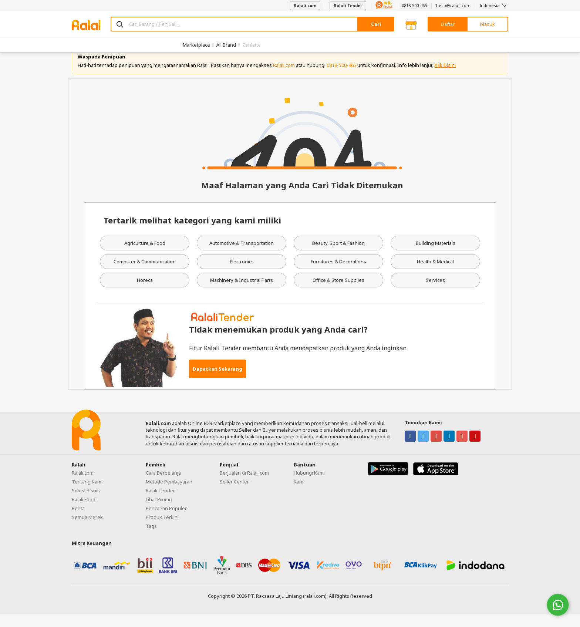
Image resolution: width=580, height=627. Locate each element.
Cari (376, 24)
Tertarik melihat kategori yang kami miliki (192, 233)
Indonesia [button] (494, 5)
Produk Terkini (162, 529)
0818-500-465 (414, 5)
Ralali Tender (348, 5)
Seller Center (234, 494)
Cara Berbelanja (163, 485)
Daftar (448, 24)
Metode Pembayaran (169, 494)
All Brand (226, 44)
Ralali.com (305, 5)
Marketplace (196, 44)
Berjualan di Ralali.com (244, 485)
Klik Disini (445, 77)
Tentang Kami (87, 494)
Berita (78, 521)
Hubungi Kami (309, 485)
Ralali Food (83, 512)
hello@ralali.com (453, 5)
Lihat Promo (159, 512)
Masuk (487, 24)
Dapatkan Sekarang (217, 381)
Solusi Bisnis (86, 503)
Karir (299, 494)
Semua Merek (87, 529)
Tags (151, 538)
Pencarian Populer (166, 521)
